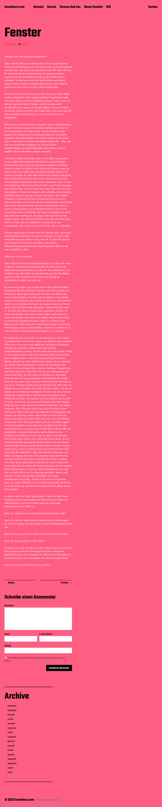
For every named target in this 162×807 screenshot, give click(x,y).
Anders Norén (53, 800)
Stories (51, 7)
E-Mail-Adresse (46, 634)
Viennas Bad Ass (70, 7)
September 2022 (12, 763)
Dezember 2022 (12, 759)
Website (7, 645)
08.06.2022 (9, 44)
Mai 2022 (10, 772)
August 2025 (11, 714)
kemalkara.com (14, 7)
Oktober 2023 (11, 741)
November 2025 (12, 705)
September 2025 (12, 710)
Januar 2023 (11, 754)
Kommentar (9, 605)
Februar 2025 (11, 723)
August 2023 (11, 745)
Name (7, 634)
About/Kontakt (93, 7)
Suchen (153, 7)
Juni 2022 (10, 768)
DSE (108, 7)
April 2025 (10, 719)
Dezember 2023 (12, 737)
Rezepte (38, 7)
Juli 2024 (10, 732)
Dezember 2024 (12, 728)
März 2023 (10, 750)
